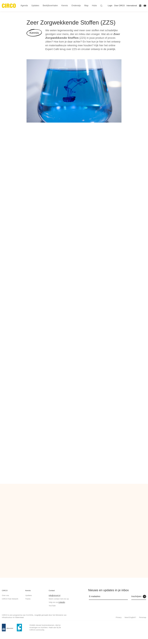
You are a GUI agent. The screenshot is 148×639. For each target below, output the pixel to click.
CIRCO (5, 590)
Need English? (130, 617)
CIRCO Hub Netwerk (10, 599)
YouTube (52, 606)
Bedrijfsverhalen (50, 5)
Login (110, 6)
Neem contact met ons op (59, 599)
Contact (52, 590)
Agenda (24, 5)
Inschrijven (136, 596)
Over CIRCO (119, 6)
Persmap (142, 617)
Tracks (27, 599)
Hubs (94, 5)
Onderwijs (76, 5)
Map (86, 5)
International (132, 6)
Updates (28, 595)
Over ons (5, 595)
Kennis (28, 590)
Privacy (118, 617)
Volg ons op (57, 602)
